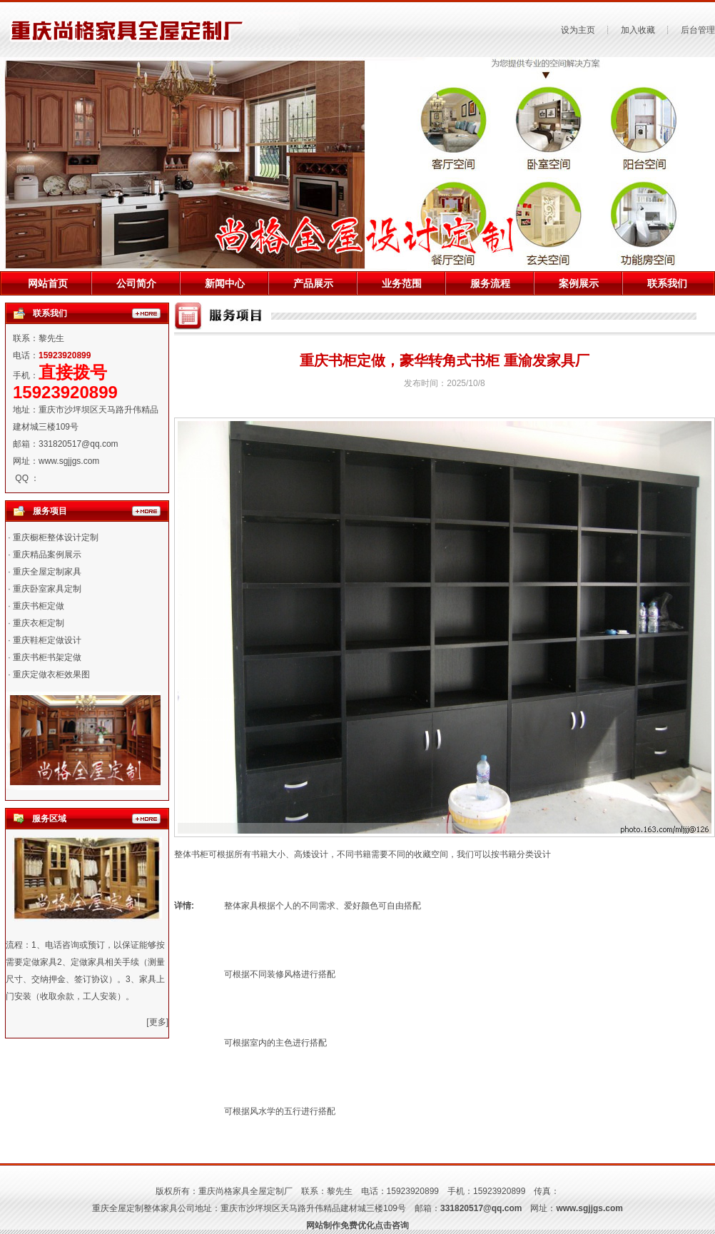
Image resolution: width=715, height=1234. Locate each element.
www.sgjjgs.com (69, 461)
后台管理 (698, 30)
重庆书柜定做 (38, 606)
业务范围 (402, 283)
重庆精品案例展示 (47, 555)
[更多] (157, 1022)
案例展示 (579, 283)
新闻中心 (225, 283)
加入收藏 (638, 30)
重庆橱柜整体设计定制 (55, 537)
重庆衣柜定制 (38, 623)
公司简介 (136, 283)
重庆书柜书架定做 (47, 657)
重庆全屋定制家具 (47, 572)
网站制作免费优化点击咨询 (357, 1225)
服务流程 (490, 283)
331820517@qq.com (78, 444)
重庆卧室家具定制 (47, 589)
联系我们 (667, 283)
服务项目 (50, 511)
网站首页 (48, 283)
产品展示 (313, 283)
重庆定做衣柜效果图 (51, 674)
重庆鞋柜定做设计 (47, 640)
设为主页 (578, 30)
